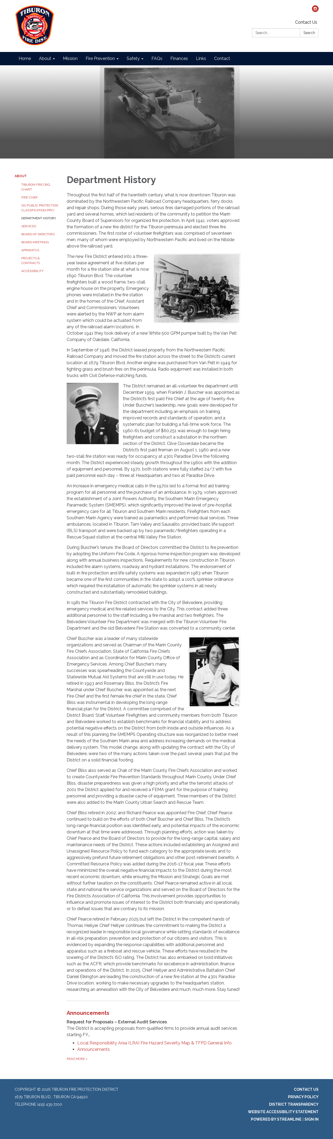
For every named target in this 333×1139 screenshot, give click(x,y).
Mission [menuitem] (70, 58)
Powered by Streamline (276, 1119)
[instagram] (315, 10)
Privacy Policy (303, 1097)
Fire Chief (29, 197)
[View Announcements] (154, 1023)
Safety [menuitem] (133, 58)
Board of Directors (38, 234)
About (21, 176)
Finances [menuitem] (179, 58)
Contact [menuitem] (222, 58)
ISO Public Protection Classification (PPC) (39, 208)
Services (28, 226)
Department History (38, 218)
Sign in (311, 1119)
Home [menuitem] (25, 58)
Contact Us (306, 22)
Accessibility (32, 271)
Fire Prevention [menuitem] (100, 58)
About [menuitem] (45, 58)
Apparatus (30, 250)
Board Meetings (35, 242)
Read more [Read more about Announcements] (77, 1059)
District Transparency (294, 1104)
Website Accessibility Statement (283, 1112)
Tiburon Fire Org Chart (35, 187)
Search (309, 33)
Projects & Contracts (30, 260)
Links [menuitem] (201, 58)
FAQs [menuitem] (156, 58)
